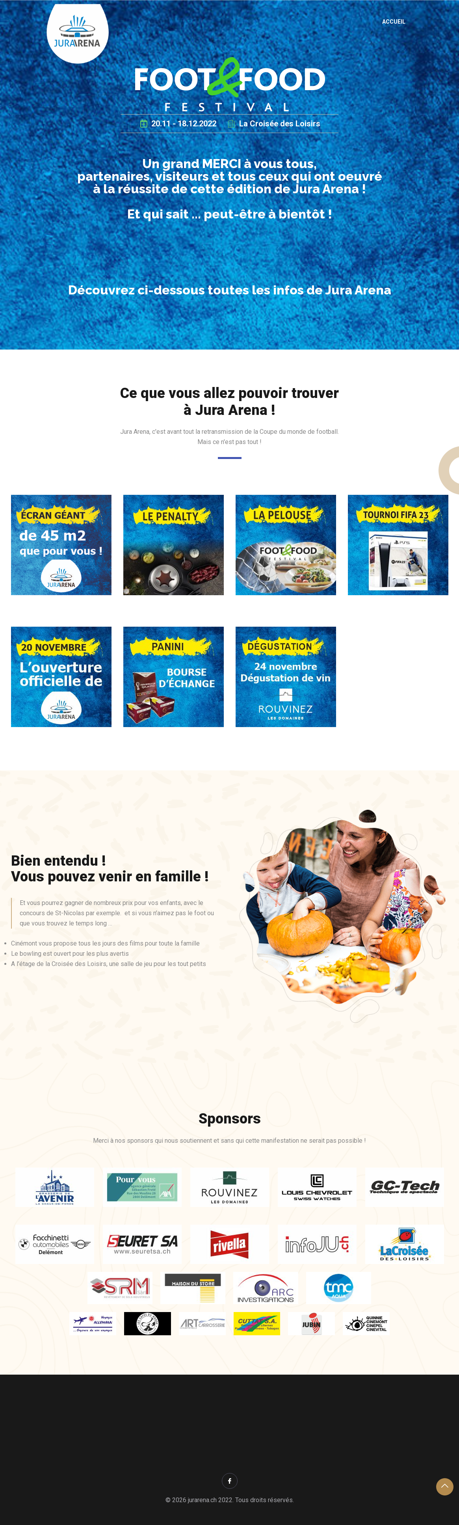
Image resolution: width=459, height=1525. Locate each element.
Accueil (393, 22)
